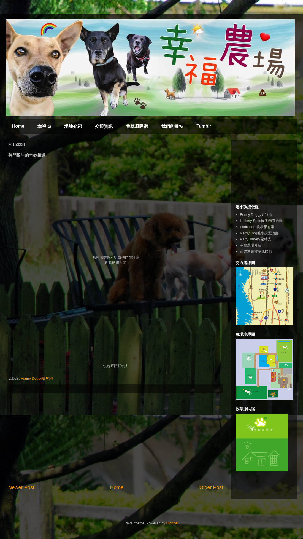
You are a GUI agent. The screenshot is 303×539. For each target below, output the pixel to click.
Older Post (211, 487)
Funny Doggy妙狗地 (37, 378)
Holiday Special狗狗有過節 (261, 221)
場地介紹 (73, 126)
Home (18, 126)
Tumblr (203, 126)
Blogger (172, 523)
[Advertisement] (115, 438)
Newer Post (21, 487)
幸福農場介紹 (250, 245)
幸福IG (44, 126)
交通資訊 (104, 126)
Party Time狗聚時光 (255, 239)
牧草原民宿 (137, 126)
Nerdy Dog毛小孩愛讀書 (259, 233)
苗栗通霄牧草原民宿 (256, 251)
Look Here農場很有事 (257, 227)
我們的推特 (172, 126)
